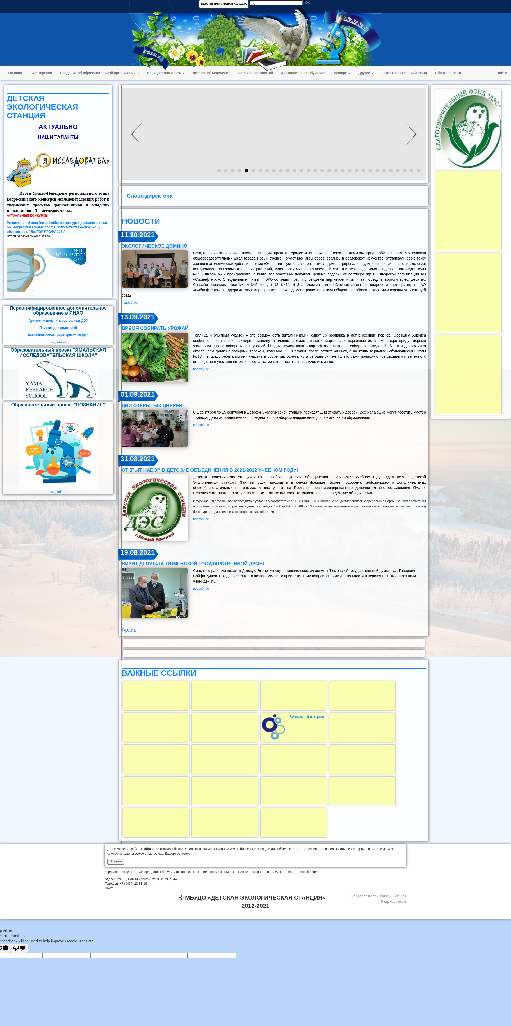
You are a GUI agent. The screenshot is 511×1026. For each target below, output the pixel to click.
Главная (15, 73)
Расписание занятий (255, 73)
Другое (366, 73)
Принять (116, 861)
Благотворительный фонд (404, 73)
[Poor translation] (19, 948)
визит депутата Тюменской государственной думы (193, 563)
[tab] (274, 196)
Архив (129, 630)
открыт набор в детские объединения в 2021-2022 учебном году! (210, 470)
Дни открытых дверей (152, 405)
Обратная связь (448, 73)
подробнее (58, 342)
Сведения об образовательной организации (99, 73)
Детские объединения (211, 73)
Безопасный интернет (307, 717)
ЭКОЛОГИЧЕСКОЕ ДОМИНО (155, 246)
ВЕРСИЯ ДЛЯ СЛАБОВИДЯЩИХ (224, 3)
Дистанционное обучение (303, 73)
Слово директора (149, 196)
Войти (501, 73)
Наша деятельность (166, 73)
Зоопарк (341, 73)
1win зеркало (41, 73)
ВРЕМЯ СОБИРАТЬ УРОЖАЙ (155, 328)
